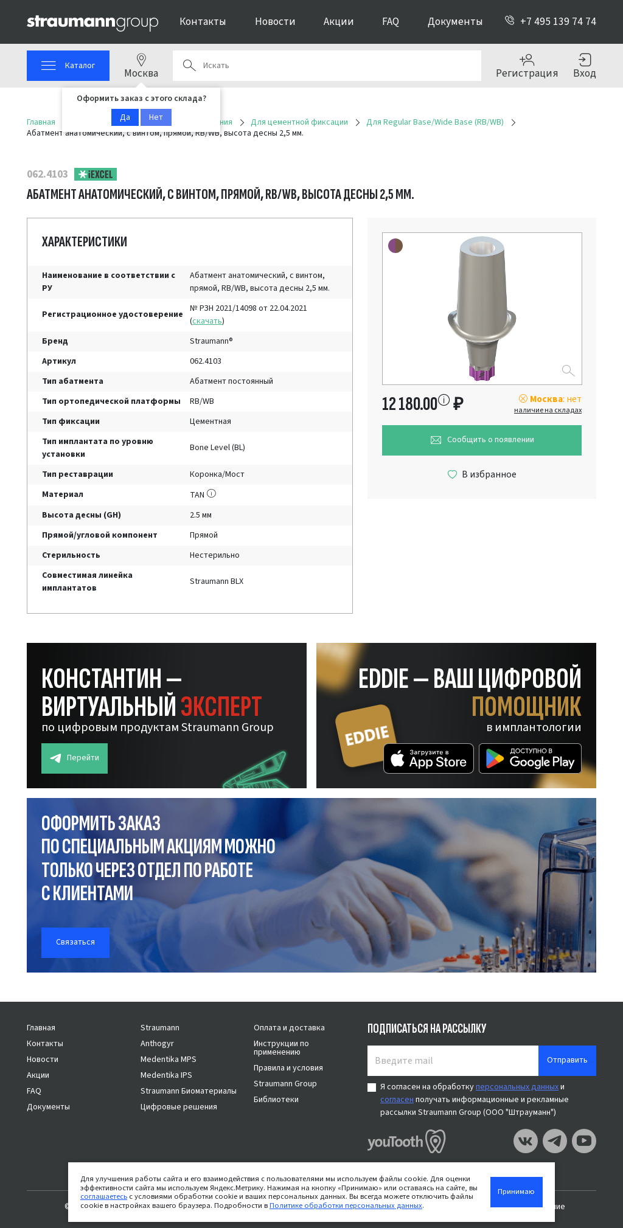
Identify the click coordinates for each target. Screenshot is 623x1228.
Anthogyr (157, 1044)
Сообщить (482, 440)
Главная (41, 1028)
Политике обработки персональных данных (346, 1205)
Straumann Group (285, 1084)
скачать (207, 321)
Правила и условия (288, 1068)
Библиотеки (276, 1100)
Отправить (567, 1060)
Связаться (75, 942)
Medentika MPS (169, 1059)
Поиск (189, 65)
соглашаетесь (103, 1196)
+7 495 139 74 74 (550, 21)
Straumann (160, 1028)
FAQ (390, 21)
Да (125, 117)
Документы (455, 21)
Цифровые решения (179, 1107)
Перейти (74, 758)
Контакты (202, 21)
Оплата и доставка (289, 1028)
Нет (156, 117)
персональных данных (517, 1087)
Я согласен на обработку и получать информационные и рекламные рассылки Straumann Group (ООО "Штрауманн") (474, 1100)
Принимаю (516, 1191)
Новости (275, 21)
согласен (397, 1100)
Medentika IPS (166, 1075)
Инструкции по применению (281, 1048)
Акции (339, 21)
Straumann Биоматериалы (189, 1091)
